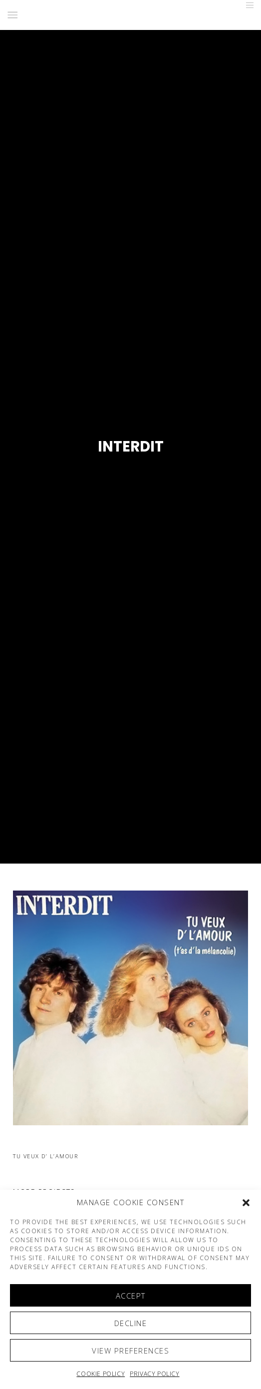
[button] (246, 1203)
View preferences (130, 1351)
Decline (130, 1323)
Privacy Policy (154, 1374)
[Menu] (247, 5)
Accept (131, 1296)
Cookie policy (100, 1374)
